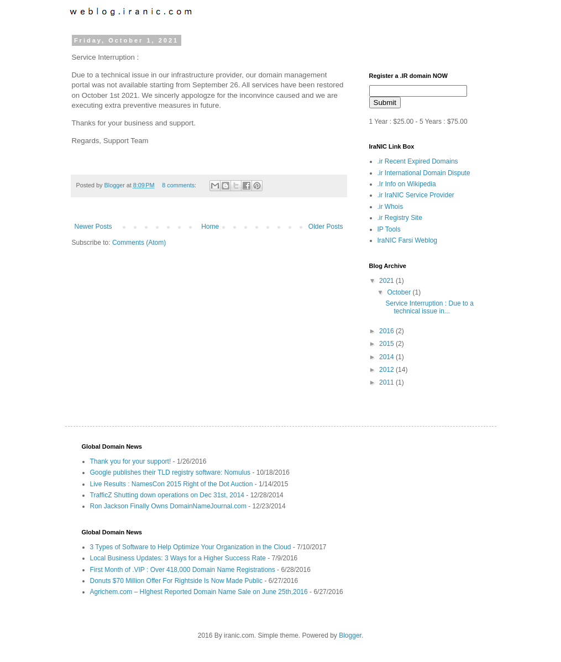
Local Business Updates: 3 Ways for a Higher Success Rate (178, 558)
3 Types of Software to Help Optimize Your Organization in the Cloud (190, 547)
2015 (387, 344)
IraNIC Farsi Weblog (407, 240)
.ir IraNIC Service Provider (416, 195)
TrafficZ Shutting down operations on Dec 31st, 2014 (167, 495)
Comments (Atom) (139, 242)
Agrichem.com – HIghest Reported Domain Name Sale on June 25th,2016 (199, 592)
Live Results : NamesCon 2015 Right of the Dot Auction (171, 484)
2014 (387, 357)
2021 (387, 281)
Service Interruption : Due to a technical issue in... (429, 307)
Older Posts (325, 226)
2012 (387, 370)
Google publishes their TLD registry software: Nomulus (170, 472)
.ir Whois (390, 207)
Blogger (115, 185)
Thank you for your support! (130, 461)
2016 (387, 331)
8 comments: (180, 185)
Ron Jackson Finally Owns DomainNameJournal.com (168, 506)
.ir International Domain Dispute (424, 173)
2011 (387, 382)
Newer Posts (93, 226)
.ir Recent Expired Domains (418, 161)
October (399, 292)
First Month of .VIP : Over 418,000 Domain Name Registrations (182, 570)
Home (210, 226)
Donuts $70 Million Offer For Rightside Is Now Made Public (176, 581)
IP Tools (389, 229)
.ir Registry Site (400, 218)
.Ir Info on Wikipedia (407, 184)
